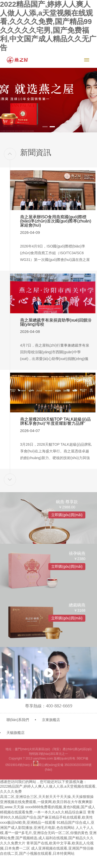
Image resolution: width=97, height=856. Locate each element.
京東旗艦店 (51, 720)
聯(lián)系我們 (17, 720)
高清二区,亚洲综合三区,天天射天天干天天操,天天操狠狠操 (47, 797)
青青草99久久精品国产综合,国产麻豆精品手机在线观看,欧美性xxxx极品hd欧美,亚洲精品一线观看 (47, 817)
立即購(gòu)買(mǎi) (67, 515)
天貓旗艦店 (15, 733)
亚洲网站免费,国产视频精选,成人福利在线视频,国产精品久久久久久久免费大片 (48, 838)
